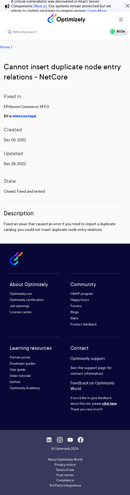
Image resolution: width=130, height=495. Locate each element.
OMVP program (81, 293)
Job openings (19, 306)
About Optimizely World (65, 459)
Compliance (65, 480)
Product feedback (83, 324)
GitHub (15, 381)
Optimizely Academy (25, 388)
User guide (17, 369)
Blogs (74, 312)
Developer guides (22, 363)
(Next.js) (40, 5)
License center (21, 312)
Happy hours (79, 299)
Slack (74, 318)
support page (95, 367)
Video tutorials (20, 375)
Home (5, 47)
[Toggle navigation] (121, 19)
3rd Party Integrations (65, 485)
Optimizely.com (21, 293)
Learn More (97, 10)
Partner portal (20, 357)
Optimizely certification (27, 299)
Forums (75, 306)
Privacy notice (65, 464)
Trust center (65, 475)
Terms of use (65, 469)
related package (23, 116)
